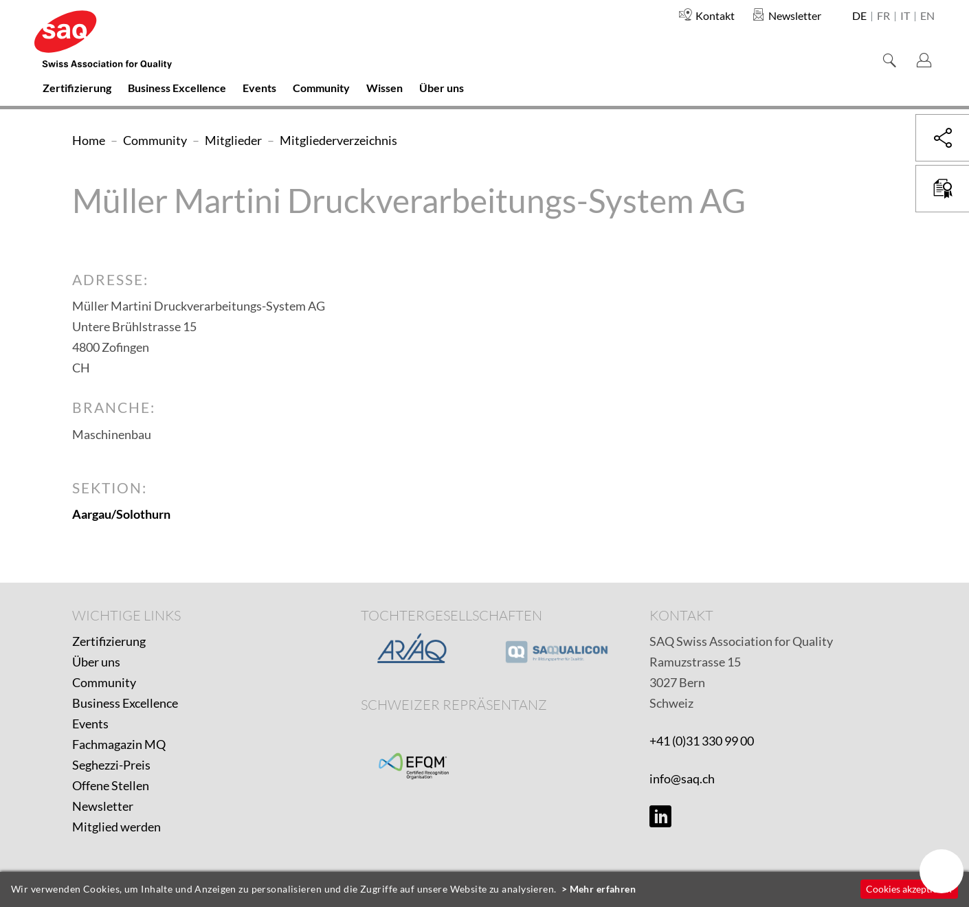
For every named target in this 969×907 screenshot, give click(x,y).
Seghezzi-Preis (111, 764)
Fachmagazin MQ (119, 744)
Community (104, 682)
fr (883, 16)
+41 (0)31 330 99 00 (701, 740)
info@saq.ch (682, 778)
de (859, 16)
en (927, 16)
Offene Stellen (110, 785)
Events (90, 723)
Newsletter (102, 806)
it (905, 16)
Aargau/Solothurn (121, 514)
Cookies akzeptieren (909, 889)
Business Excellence (125, 702)
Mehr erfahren (603, 889)
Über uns (96, 661)
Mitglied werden (116, 826)
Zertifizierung (109, 641)
